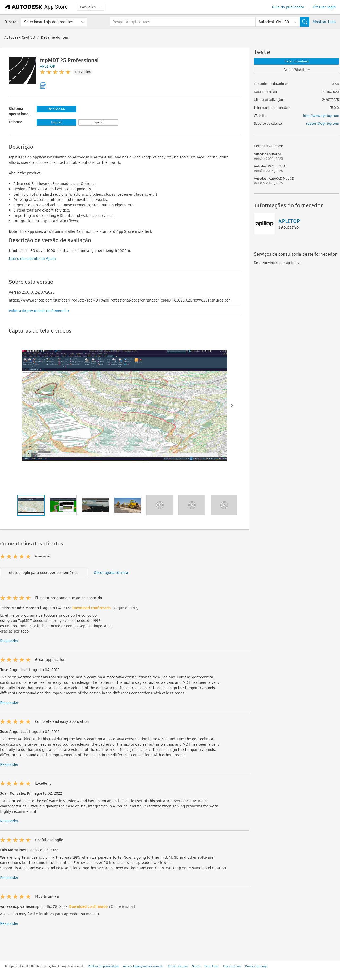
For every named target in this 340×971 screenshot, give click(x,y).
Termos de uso (178, 966)
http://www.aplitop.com (321, 115)
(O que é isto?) (125, 608)
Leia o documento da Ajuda (32, 258)
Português (90, 7)
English (56, 122)
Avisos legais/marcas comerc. (143, 966)
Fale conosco (232, 966)
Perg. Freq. (211, 966)
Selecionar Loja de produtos (48, 21)
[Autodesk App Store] (36, 7)
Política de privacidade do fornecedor (39, 310)
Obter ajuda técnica (111, 572)
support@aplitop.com (322, 123)
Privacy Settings (256, 966)
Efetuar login (324, 7)
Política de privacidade (103, 966)
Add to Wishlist (297, 69)
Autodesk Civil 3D (19, 37)
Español (98, 122)
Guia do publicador (288, 7)
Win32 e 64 (56, 109)
